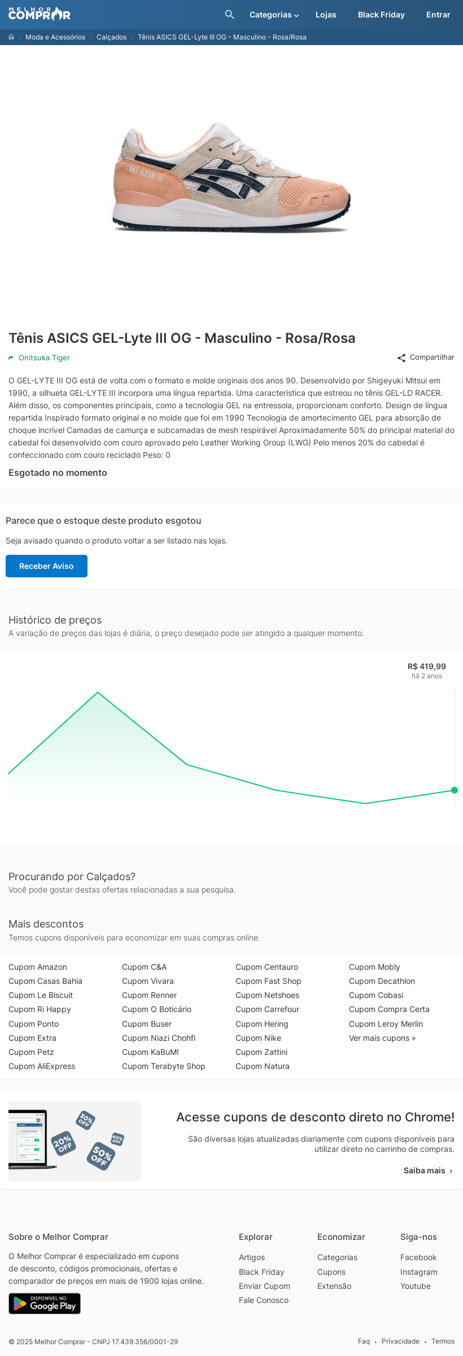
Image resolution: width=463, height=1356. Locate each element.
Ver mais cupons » (382, 1038)
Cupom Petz (31, 1052)
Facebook (418, 1257)
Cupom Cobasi (376, 995)
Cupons (331, 1272)
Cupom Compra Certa (389, 1009)
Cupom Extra (32, 1038)
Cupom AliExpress (41, 1066)
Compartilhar (425, 357)
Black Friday (262, 1272)
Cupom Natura (262, 1066)
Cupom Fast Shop (268, 981)
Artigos (252, 1257)
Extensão (334, 1286)
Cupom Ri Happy (39, 1009)
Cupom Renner (149, 995)
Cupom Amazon (37, 966)
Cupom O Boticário (156, 1009)
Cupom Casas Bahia (45, 981)
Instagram (419, 1272)
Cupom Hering (262, 1023)
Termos (443, 1341)
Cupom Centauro (266, 966)
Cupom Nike (258, 1038)
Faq (364, 1341)
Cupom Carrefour (267, 1009)
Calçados (111, 37)
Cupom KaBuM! (150, 1052)
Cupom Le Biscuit (40, 995)
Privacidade (401, 1341)
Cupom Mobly (374, 966)
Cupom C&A (144, 966)
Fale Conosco (264, 1300)
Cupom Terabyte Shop (164, 1066)
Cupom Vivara (148, 981)
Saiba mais (429, 1170)
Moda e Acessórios (55, 37)
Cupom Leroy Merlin (386, 1023)
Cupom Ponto (33, 1023)
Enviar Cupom (264, 1286)
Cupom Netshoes (267, 995)
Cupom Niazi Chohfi (158, 1038)
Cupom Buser (147, 1023)
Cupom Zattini (261, 1052)
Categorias (337, 1257)
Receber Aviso (46, 566)
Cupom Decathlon (382, 981)
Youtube (415, 1286)
